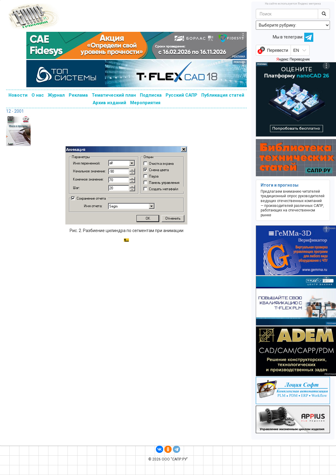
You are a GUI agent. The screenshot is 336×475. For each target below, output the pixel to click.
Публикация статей (222, 95)
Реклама (78, 95)
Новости (18, 95)
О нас (37, 95)
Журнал (56, 95)
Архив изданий (109, 102)
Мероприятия (145, 102)
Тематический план (114, 95)
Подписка (151, 95)
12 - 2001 (15, 111)
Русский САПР (181, 95)
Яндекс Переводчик (293, 59)
